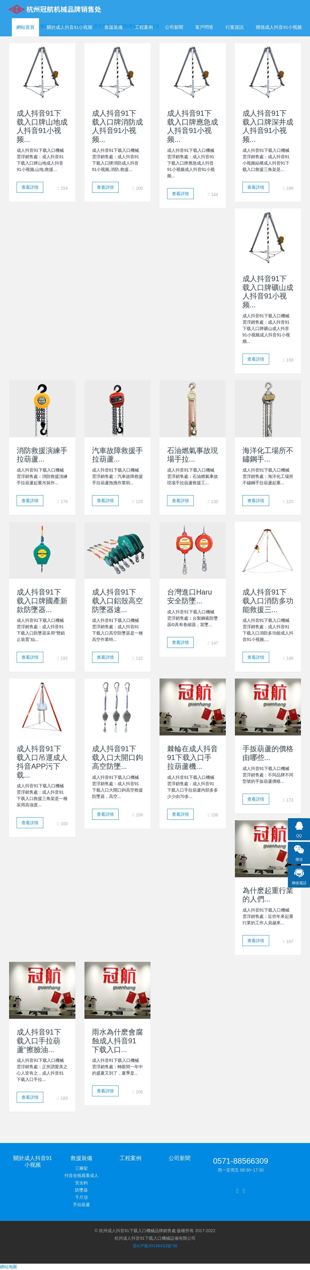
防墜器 (81, 1190)
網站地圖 (8, 1266)
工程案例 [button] (144, 27)
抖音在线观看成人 (81, 1175)
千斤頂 (81, 1197)
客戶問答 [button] (204, 27)
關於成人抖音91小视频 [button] (70, 27)
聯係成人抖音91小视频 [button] (279, 27)
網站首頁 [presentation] (25, 27)
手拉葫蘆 (81, 1204)
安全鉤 (81, 1182)
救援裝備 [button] (113, 27)
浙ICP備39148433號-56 (155, 1245)
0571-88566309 (240, 1160)
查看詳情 (29, 187)
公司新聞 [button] (174, 27)
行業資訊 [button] (235, 27)
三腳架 (81, 1168)
